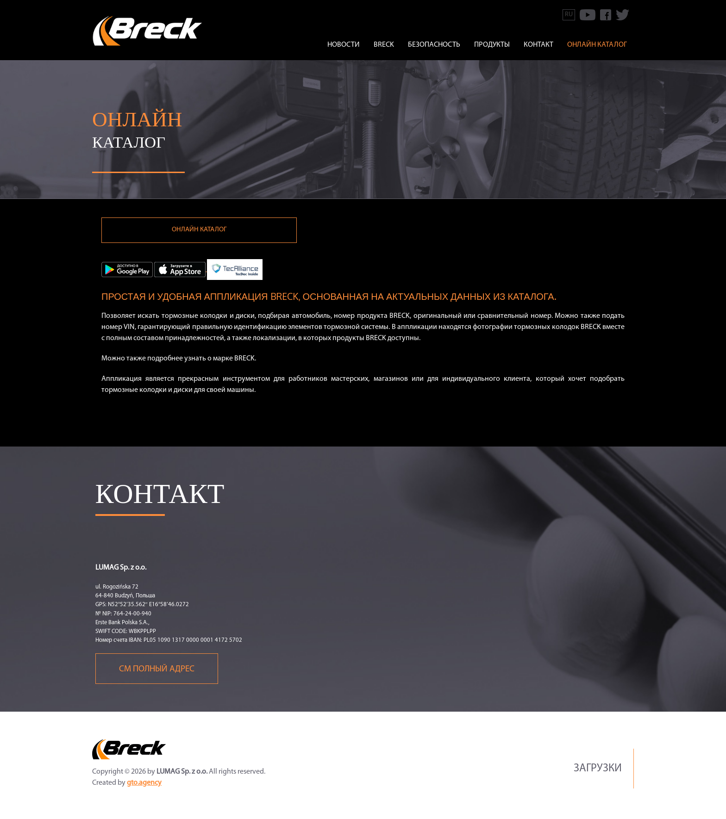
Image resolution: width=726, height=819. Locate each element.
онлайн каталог (597, 45)
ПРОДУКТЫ (492, 45)
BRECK (384, 45)
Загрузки (598, 771)
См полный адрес (156, 672)
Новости (343, 45)
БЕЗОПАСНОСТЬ (434, 45)
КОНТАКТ (538, 45)
